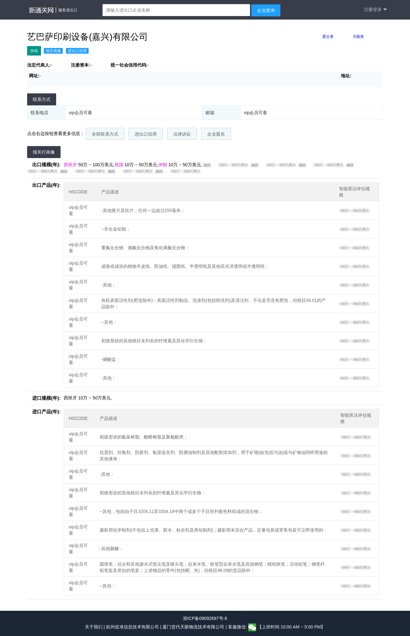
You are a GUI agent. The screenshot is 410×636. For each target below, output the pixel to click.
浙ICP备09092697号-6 (205, 618)
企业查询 (266, 10)
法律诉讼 (182, 134)
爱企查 (328, 36)
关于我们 (93, 627)
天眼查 (358, 36)
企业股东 (216, 134)
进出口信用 (146, 134)
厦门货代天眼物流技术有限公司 (194, 627)
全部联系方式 (105, 134)
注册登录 (375, 9)
